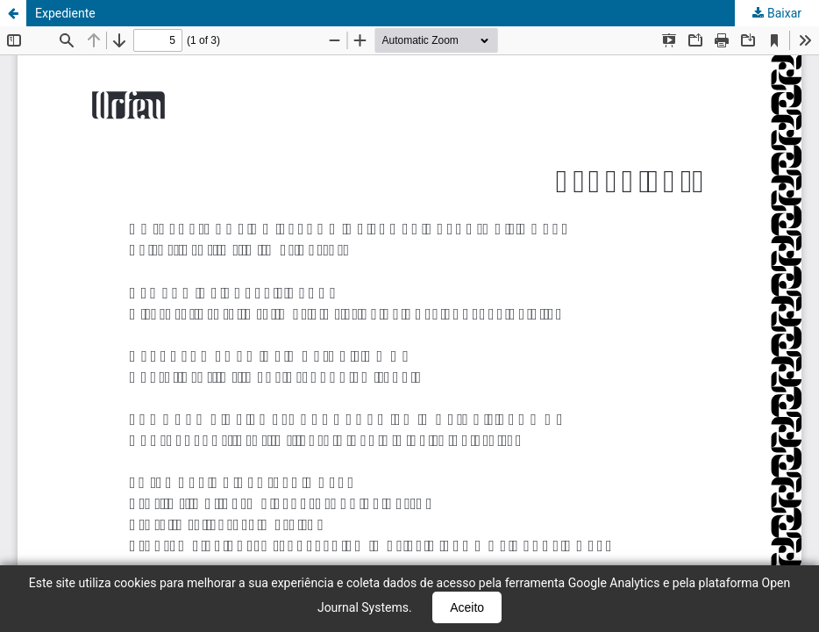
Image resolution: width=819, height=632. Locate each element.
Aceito (467, 607)
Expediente (65, 13)
